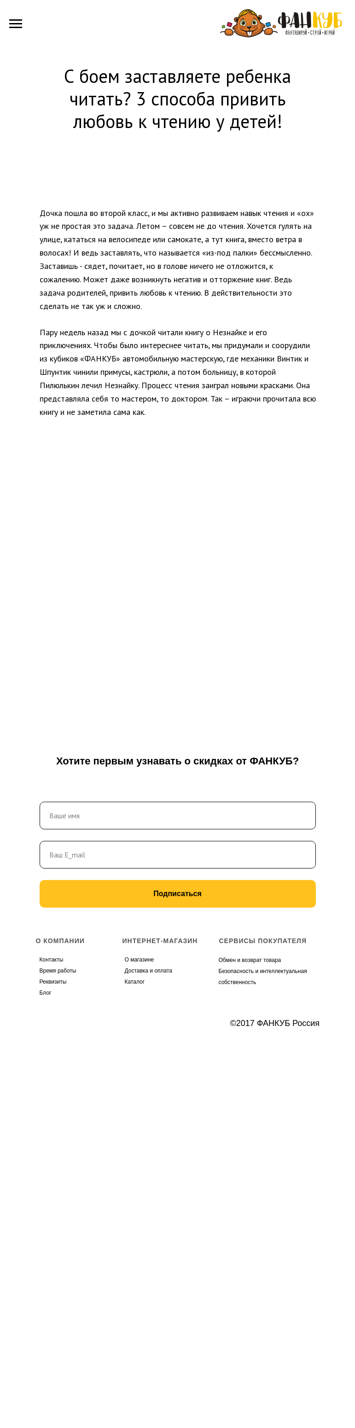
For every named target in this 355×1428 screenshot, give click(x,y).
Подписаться (177, 894)
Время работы (58, 971)
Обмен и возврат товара (250, 960)
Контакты (52, 959)
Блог (46, 993)
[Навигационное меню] (15, 24)
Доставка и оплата (149, 971)
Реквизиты (53, 982)
